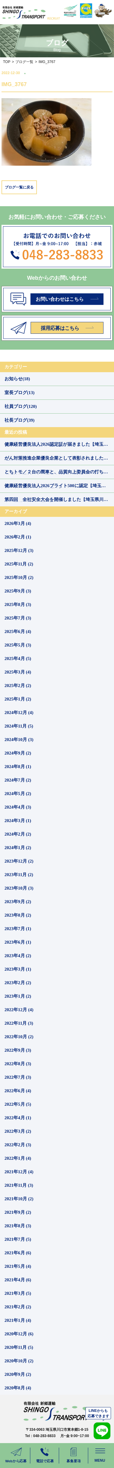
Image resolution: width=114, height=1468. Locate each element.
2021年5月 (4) (17, 1266)
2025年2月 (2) (17, 685)
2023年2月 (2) (17, 982)
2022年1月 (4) (17, 1158)
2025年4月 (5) (17, 658)
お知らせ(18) (17, 378)
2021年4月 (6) (17, 1279)
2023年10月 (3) (18, 888)
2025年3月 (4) (17, 672)
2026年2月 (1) (17, 537)
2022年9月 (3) (17, 1050)
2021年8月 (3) (17, 1225)
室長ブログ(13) (19, 392)
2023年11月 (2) (18, 874)
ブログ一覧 (24, 62)
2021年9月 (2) (17, 1212)
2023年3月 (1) (17, 969)
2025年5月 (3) (17, 645)
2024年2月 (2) (17, 834)
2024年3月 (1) (17, 820)
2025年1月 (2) (17, 699)
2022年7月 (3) (17, 1077)
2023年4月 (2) (17, 955)
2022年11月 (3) (18, 1023)
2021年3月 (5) (17, 1293)
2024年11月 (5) (18, 726)
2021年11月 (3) (18, 1185)
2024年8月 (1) (17, 766)
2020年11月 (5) (18, 1347)
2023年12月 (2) (18, 861)
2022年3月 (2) (17, 1131)
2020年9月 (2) (17, 1374)
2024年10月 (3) (18, 739)
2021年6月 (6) (17, 1252)
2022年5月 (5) (17, 1104)
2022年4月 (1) (17, 1117)
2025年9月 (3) (17, 591)
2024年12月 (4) (18, 712)
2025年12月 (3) (18, 550)
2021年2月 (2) (17, 1306)
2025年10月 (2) (18, 577)
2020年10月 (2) (18, 1360)
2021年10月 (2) (18, 1198)
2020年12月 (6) (18, 1333)
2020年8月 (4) (17, 1387)
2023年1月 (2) (17, 996)
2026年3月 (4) (17, 523)
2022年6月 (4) (17, 1090)
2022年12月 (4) (18, 1009)
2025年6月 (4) (17, 631)
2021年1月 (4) (17, 1320)
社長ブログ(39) (19, 420)
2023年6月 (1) (17, 942)
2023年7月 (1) (17, 928)
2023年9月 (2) (17, 901)
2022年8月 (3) (17, 1063)
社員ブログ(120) (20, 406)
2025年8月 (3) (17, 604)
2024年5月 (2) (17, 793)
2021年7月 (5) (17, 1239)
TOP (6, 62)
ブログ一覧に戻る (19, 187)
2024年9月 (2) (17, 753)
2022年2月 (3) (17, 1144)
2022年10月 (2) (18, 1036)
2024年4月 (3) (17, 807)
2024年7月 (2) (17, 780)
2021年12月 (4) (18, 1171)
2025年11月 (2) (18, 564)
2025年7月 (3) (17, 618)
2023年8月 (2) (17, 915)
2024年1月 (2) (17, 847)
